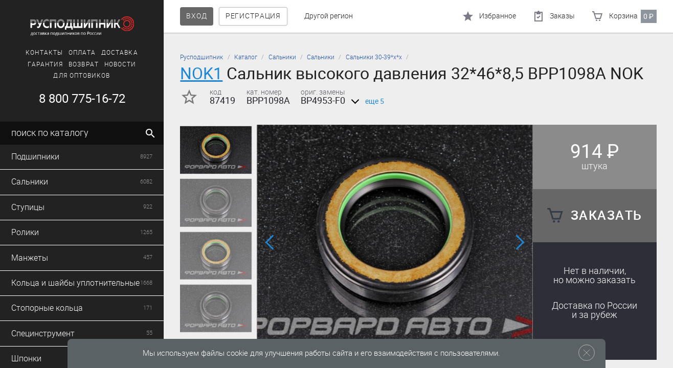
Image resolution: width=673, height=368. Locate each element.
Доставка (119, 52)
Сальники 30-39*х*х (374, 57)
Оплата (82, 52)
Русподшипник (201, 57)
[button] (270, 242)
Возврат (84, 64)
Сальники (282, 57)
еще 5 (365, 101)
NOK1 (201, 73)
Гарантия (45, 64)
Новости (120, 64)
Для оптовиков (81, 75)
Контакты (44, 52)
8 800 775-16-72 (82, 99)
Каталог (245, 57)
